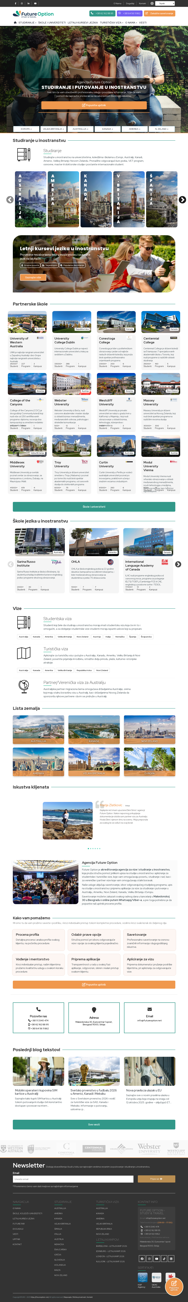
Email (16, 1172)
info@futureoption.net (150, 1020)
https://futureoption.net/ (40, 1297)
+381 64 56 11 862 (38, 1028)
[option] (30, 199)
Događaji (130, 3)
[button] (88, 848)
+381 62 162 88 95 (38, 1024)
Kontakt (142, 3)
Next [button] (181, 199)
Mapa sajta (68, 1297)
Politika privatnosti (79, 1297)
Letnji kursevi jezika (83, 22)
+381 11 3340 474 (38, 1020)
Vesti (143, 22)
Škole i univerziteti (52, 22)
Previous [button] (9, 199)
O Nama (117, 3)
